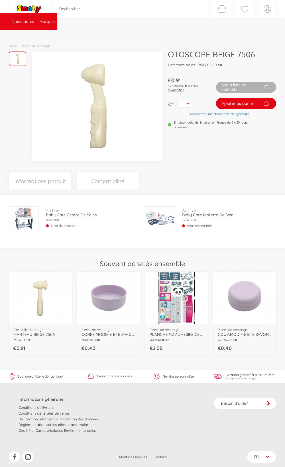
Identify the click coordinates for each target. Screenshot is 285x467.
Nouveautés (23, 34)
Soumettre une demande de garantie (219, 114)
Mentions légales (133, 457)
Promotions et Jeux (165, 34)
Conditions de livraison (37, 407)
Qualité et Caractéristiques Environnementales (57, 430)
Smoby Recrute (249, 34)
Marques (47, 34)
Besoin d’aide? (245, 403)
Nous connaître (202, 34)
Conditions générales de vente (43, 413)
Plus (226, 34)
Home (13, 46)
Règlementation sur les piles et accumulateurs (57, 424)
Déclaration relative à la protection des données (58, 419)
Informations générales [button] (41, 399)
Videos (134, 34)
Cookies (160, 457)
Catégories (71, 34)
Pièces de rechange (105, 34)
